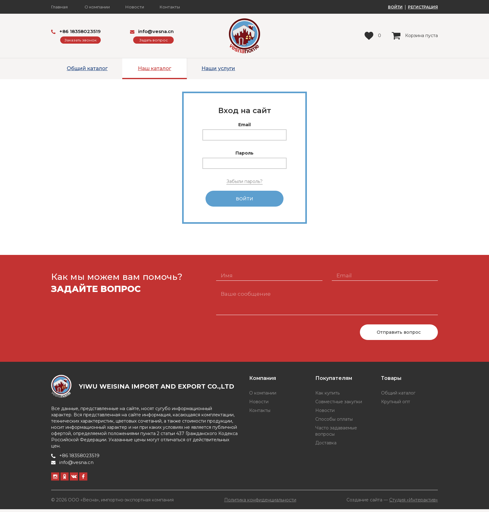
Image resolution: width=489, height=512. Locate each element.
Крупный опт (395, 404)
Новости (134, 7)
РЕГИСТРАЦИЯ (423, 7)
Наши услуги (218, 68)
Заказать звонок (81, 40)
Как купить (327, 396)
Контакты (170, 7)
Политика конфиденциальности (260, 502)
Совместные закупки (338, 404)
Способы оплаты (334, 422)
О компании (97, 7)
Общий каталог (87, 68)
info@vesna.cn (152, 31)
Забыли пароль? (244, 181)
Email (244, 124)
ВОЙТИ (395, 7)
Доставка (325, 445)
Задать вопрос (153, 40)
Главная (59, 7)
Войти (244, 200)
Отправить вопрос (399, 335)
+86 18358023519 (76, 31)
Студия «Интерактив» (413, 502)
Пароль (244, 153)
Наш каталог (154, 68)
